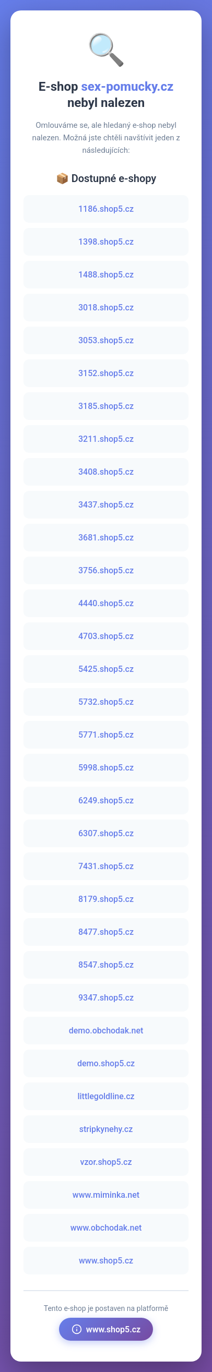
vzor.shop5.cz (106, 1162)
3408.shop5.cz (106, 472)
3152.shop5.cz (106, 373)
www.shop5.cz (106, 1261)
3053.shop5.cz (106, 340)
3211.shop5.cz (106, 439)
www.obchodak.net (106, 1228)
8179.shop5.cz (106, 899)
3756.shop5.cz (106, 570)
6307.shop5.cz (106, 833)
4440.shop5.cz (106, 603)
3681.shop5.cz (106, 538)
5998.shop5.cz (106, 768)
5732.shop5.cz (106, 702)
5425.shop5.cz (106, 669)
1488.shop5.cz (106, 275)
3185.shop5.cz (106, 406)
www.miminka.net (106, 1195)
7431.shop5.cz (106, 866)
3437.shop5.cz (106, 505)
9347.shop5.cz (106, 998)
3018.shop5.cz (106, 307)
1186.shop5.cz (106, 209)
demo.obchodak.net (106, 1031)
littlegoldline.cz (105, 1096)
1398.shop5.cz (106, 242)
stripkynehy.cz (106, 1129)
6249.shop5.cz (106, 800)
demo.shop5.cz (106, 1063)
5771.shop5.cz (106, 735)
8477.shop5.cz (106, 932)
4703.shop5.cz (106, 636)
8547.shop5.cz (106, 965)
